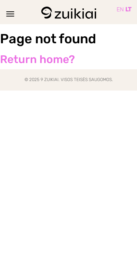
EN (120, 9)
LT (128, 9)
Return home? (37, 59)
